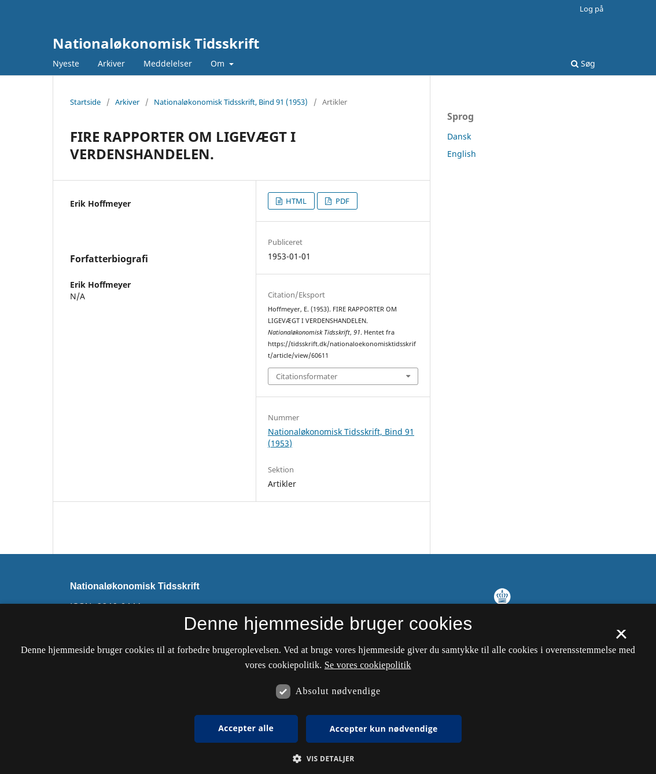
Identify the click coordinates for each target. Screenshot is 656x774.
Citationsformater (306, 376)
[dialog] (328, 689)
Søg (583, 63)
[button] (327, 758)
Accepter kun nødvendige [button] (384, 728)
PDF (341, 201)
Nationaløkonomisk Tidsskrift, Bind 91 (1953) (231, 102)
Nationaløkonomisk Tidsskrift (156, 43)
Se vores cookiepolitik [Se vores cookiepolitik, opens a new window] (368, 665)
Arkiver (111, 63)
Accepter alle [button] (246, 727)
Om (219, 63)
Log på (591, 8)
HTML (295, 201)
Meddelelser (167, 63)
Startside (85, 102)
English (461, 153)
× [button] (621, 638)
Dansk (459, 136)
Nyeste (66, 63)
